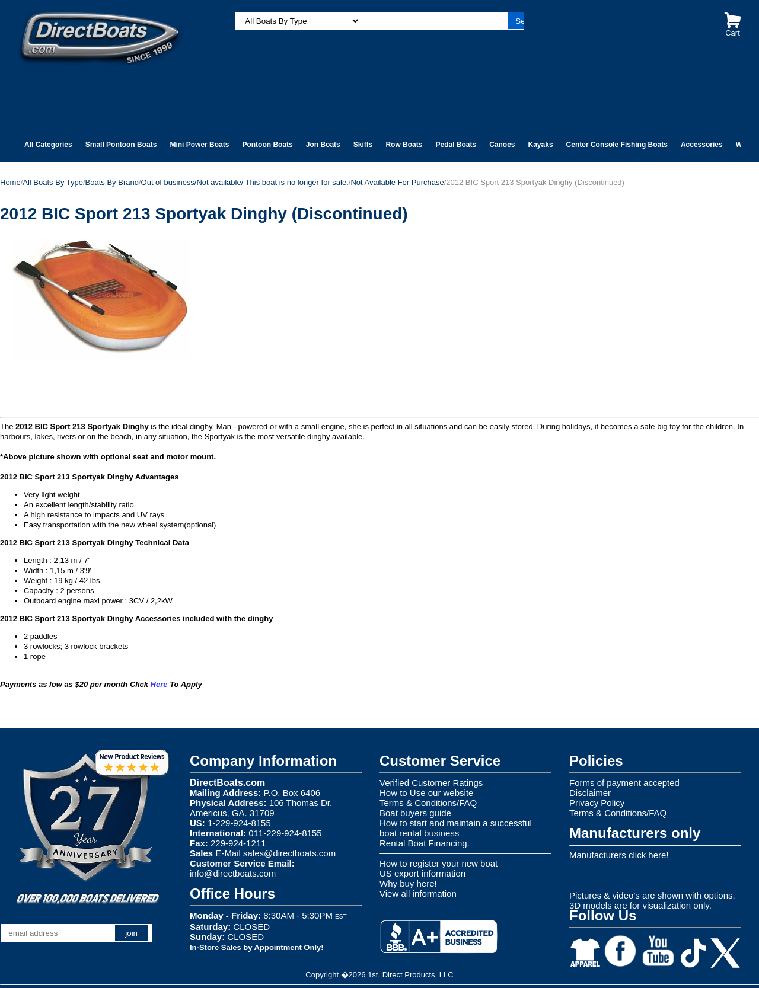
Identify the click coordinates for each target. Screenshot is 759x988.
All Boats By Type (53, 182)
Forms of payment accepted (624, 783)
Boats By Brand (112, 182)
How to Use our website (426, 793)
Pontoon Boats (267, 144)
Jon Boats (323, 144)
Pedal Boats (455, 144)
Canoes (502, 144)
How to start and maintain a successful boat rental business (456, 828)
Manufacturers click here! (619, 855)
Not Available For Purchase (397, 182)
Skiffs (363, 144)
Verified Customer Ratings (431, 783)
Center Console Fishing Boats (617, 144)
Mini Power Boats (199, 144)
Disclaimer (590, 793)
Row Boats (403, 144)
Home (10, 182)
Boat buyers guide (415, 813)
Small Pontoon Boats (121, 144)
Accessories (702, 144)
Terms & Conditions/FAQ (428, 803)
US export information (422, 873)
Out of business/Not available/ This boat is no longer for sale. (245, 182)
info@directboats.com (233, 873)
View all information (418, 893)
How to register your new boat (439, 863)
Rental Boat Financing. (425, 843)
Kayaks (540, 144)
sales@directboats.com (289, 853)
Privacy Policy (596, 803)
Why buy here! (408, 883)
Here (159, 684)
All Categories (48, 144)
